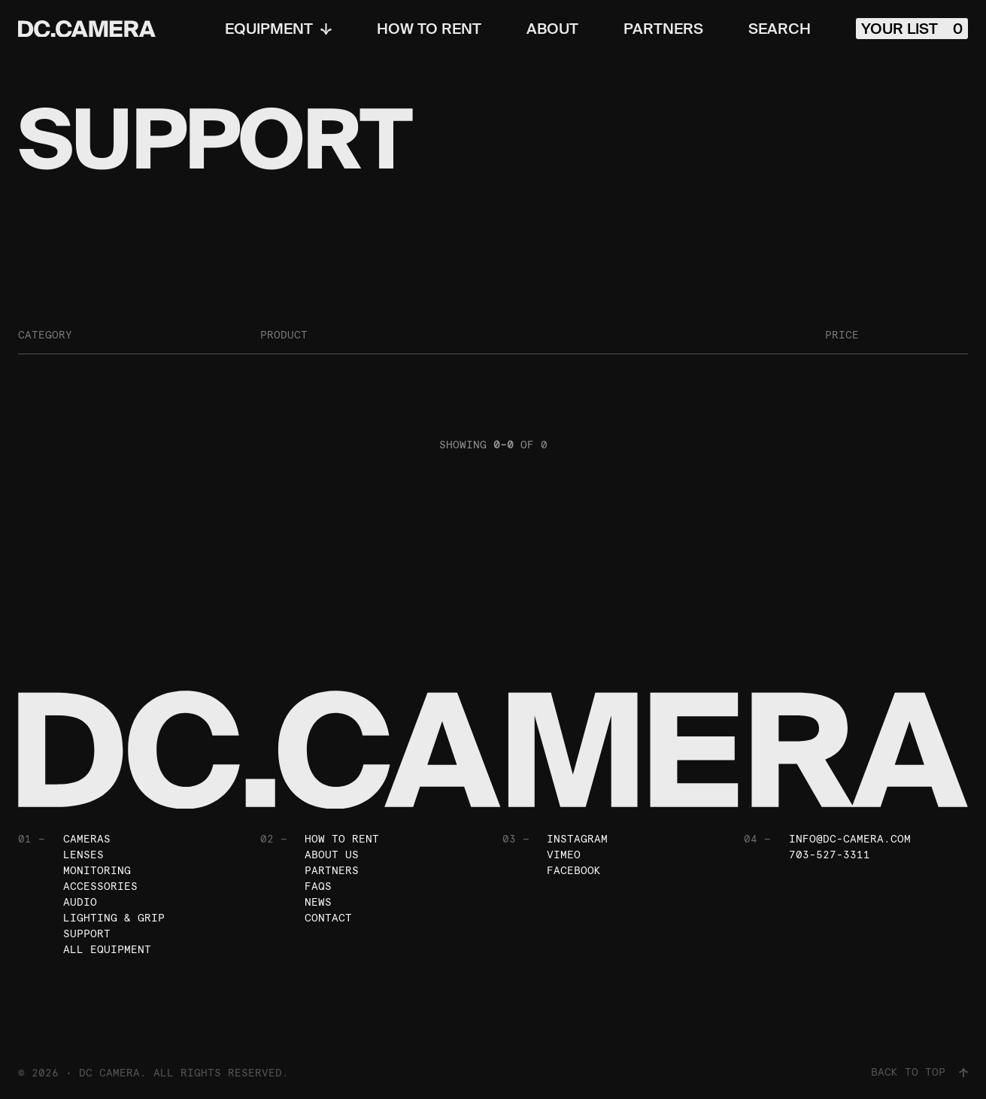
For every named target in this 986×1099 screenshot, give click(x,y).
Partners (663, 28)
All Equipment (107, 949)
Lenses (83, 854)
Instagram (577, 839)
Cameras (87, 839)
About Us (332, 854)
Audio (80, 902)
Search (779, 28)
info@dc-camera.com (850, 839)
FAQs (318, 886)
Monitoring (97, 870)
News (318, 902)
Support (87, 933)
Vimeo (564, 854)
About (552, 28)
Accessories (100, 886)
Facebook (574, 870)
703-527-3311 (829, 854)
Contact (328, 917)
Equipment (278, 28)
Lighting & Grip (114, 917)
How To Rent (429, 28)
